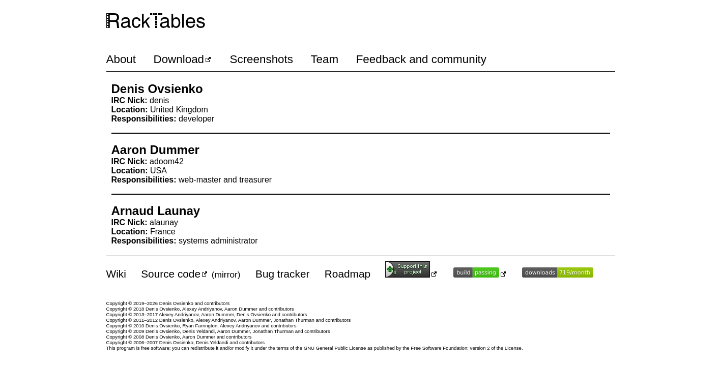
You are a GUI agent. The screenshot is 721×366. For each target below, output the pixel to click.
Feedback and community (421, 59)
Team (324, 59)
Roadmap (347, 274)
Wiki (116, 274)
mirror (226, 274)
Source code (170, 274)
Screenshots (261, 59)
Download (178, 59)
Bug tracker (282, 274)
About (121, 59)
